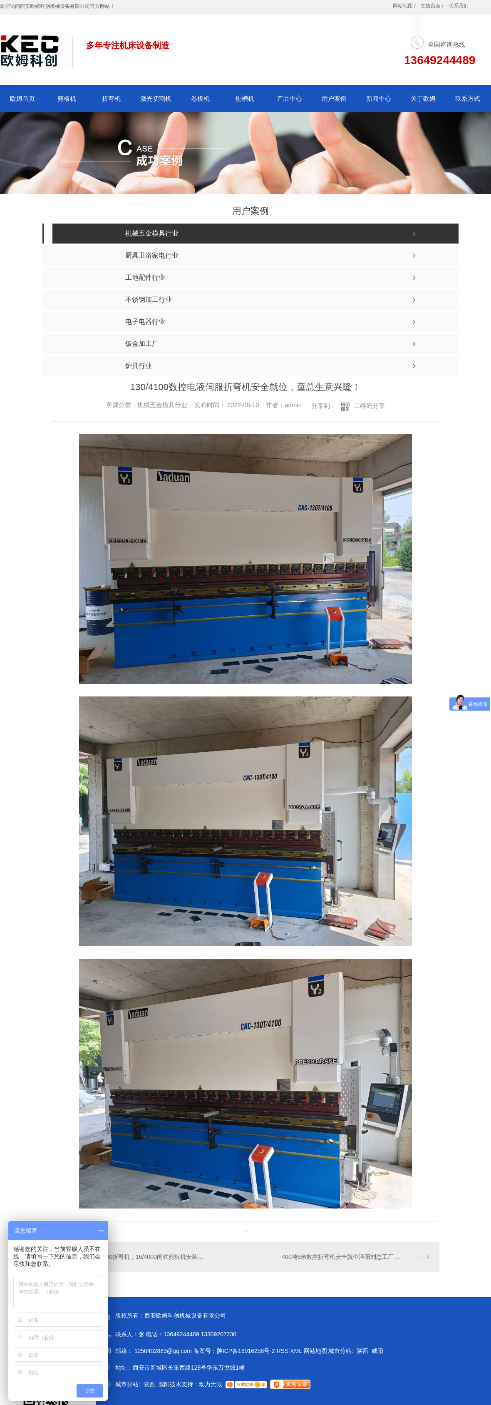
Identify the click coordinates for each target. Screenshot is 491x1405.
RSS (283, 1351)
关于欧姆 (423, 98)
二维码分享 (369, 405)
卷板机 (200, 98)
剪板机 (66, 98)
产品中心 (289, 98)
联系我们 (459, 6)
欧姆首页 (22, 98)
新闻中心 (378, 98)
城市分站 (340, 1351)
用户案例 (334, 98)
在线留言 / (432, 6)
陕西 (362, 1351)
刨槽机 (245, 98)
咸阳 (377, 1351)
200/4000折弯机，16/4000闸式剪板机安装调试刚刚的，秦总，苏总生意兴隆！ (148, 1256)
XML (296, 1351)
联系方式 (467, 98)
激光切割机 (155, 98)
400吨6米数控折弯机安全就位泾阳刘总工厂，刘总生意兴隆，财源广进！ (355, 1256)
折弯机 (111, 98)
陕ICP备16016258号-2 (246, 1351)
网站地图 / (404, 6)
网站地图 (315, 1351)
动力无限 (210, 1384)
